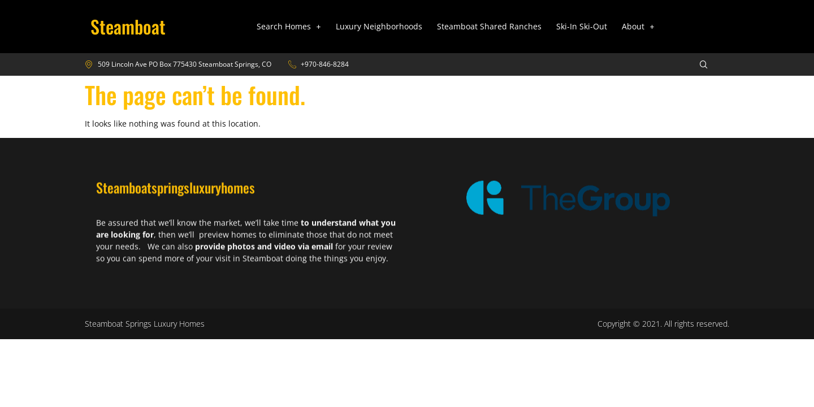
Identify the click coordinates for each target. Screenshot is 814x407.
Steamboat (128, 26)
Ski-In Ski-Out (581, 26)
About (638, 26)
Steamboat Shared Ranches (489, 26)
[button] (288, 26)
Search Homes (289, 26)
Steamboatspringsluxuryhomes (175, 194)
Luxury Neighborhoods (379, 26)
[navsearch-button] (696, 64)
